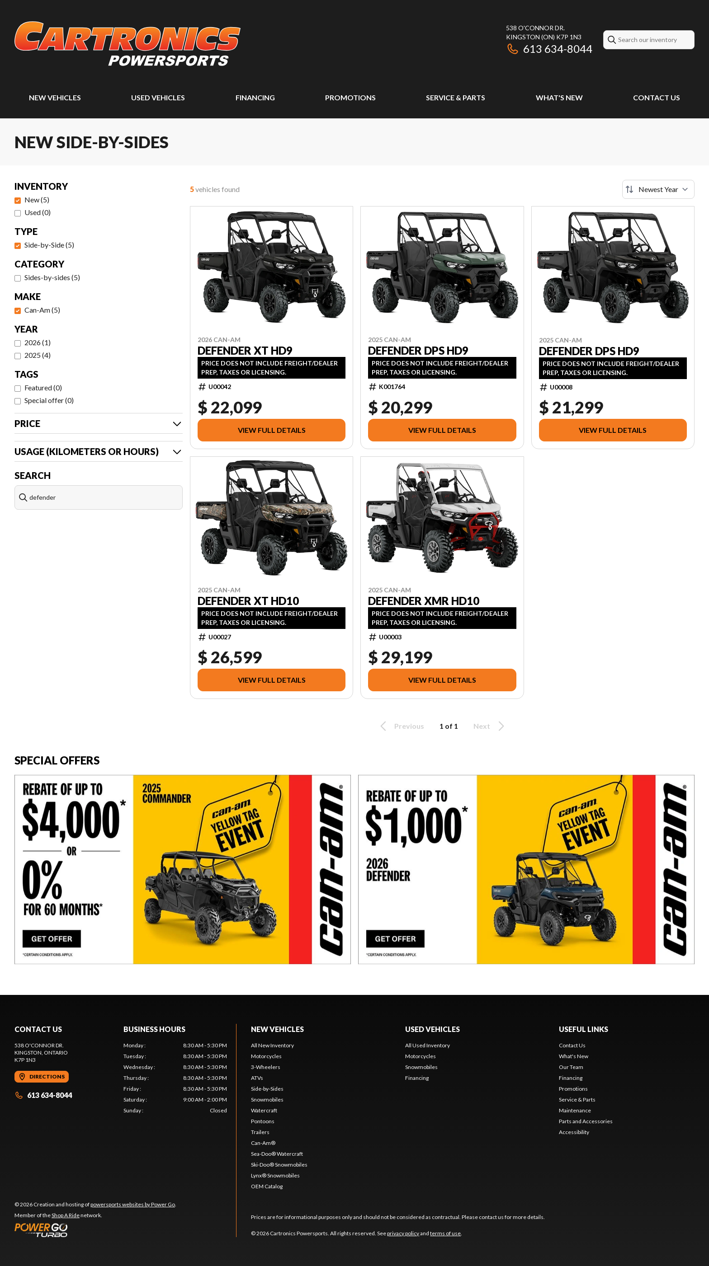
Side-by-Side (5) (49, 244)
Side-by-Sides (267, 1088)
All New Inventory (272, 1045)
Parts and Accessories (586, 1121)
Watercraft (264, 1110)
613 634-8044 (549, 48)
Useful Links (583, 1029)
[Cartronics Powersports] (127, 43)
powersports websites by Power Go (132, 1204)
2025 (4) (37, 355)
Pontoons (262, 1121)
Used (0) (37, 212)
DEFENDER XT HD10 (248, 601)
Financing (255, 97)
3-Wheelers (265, 1067)
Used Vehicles (158, 97)
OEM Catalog (267, 1186)
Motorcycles (266, 1056)
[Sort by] (658, 189)
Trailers (260, 1132)
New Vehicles (55, 97)
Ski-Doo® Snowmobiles (279, 1164)
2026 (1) (37, 342)
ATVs (257, 1077)
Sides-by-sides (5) (52, 277)
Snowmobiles (267, 1099)
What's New (559, 97)
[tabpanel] (175, 1078)
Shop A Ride (66, 1215)
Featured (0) (43, 387)
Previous (400, 726)
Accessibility (574, 1132)
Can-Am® (263, 1142)
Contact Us (656, 97)
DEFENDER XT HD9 (245, 350)
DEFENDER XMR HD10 (423, 601)
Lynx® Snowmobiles (275, 1175)
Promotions (350, 97)
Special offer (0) (49, 400)
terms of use (445, 1233)
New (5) (36, 199)
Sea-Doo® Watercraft (277, 1153)
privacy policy (403, 1233)
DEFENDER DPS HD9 (418, 350)
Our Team (571, 1067)
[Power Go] (95, 1230)
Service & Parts (455, 97)
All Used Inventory (427, 1045)
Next (490, 726)
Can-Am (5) (42, 309)
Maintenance (575, 1110)
